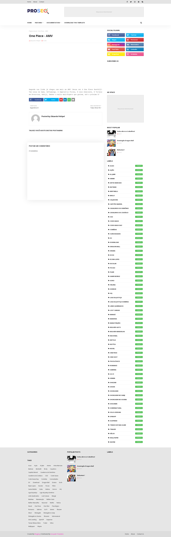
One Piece (126, 353)
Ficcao (126, 268)
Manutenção (126, 323)
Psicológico (126, 361)
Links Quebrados (126, 306)
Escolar (126, 264)
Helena (126, 285)
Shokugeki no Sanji (126, 395)
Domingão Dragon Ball (125, 141)
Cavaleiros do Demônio (126, 208)
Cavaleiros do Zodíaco (126, 213)
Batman (126, 187)
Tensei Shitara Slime (126, 425)
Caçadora (126, 200)
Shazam (126, 382)
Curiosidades (126, 234)
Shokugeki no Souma (126, 399)
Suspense (126, 421)
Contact (41, 2)
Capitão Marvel (126, 204)
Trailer (126, 429)
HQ (126, 293)
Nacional (126, 336)
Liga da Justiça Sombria (126, 302)
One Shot (126, 357)
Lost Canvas (126, 310)
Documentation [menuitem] (53, 23)
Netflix (126, 340)
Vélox (126, 433)
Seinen (126, 378)
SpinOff (126, 416)
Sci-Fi (126, 374)
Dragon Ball (126, 247)
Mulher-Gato (126, 327)
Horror (126, 289)
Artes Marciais (126, 183)
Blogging (37, 534)
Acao (126, 166)
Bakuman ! (121, 150)
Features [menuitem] (38, 23)
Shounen (126, 404)
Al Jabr (126, 174)
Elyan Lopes (126, 259)
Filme (126, 272)
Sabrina (126, 370)
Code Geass (126, 221)
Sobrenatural (126, 408)
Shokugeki (126, 391)
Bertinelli (126, 191)
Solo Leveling (126, 412)
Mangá (126, 315)
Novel (126, 349)
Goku (126, 281)
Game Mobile (126, 276)
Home (29, 2)
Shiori (126, 387)
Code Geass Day (126, 225)
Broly (126, 196)
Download (126, 242)
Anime (126, 179)
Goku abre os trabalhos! (126, 131)
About (35, 2)
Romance (126, 365)
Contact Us (140, 534)
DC (126, 238)
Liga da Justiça (126, 298)
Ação (126, 170)
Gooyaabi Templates (56, 534)
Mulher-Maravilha (126, 332)
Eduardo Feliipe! (35, 41)
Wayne (126, 442)
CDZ (126, 217)
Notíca (126, 344)
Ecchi (126, 255)
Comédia (126, 230)
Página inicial (33, 31)
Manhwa (126, 319)
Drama (126, 251)
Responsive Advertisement (104, 12)
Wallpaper (126, 438)
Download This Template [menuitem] (74, 23)
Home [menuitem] (29, 23)
